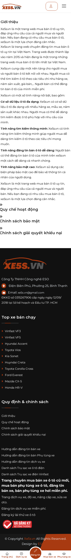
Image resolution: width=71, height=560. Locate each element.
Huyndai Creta (13, 362)
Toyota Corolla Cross (17, 368)
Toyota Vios (11, 350)
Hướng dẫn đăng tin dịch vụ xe (23, 461)
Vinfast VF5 (11, 337)
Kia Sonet (10, 356)
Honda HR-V (12, 387)
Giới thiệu (8, 416)
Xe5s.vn (30, 539)
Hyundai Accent (14, 343)
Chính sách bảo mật (16, 428)
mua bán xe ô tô (41, 480)
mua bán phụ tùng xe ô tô (24, 485)
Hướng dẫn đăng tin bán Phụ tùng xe (28, 455)
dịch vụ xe (18, 497)
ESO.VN (43, 544)
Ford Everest (12, 375)
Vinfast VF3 (11, 331)
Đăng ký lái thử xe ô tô (18, 515)
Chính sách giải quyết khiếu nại (24, 434)
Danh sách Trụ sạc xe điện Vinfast (25, 474)
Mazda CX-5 (12, 381)
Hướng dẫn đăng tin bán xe (21, 449)
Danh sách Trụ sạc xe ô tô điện (23, 468)
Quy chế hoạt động (15, 422)
